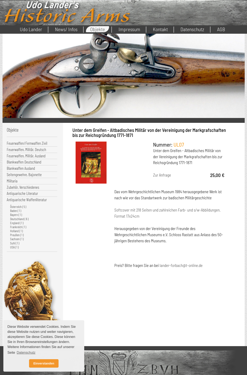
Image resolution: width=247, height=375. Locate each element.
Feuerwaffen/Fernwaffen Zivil (27, 143)
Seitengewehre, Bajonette (24, 174)
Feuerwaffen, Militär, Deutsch (26, 149)
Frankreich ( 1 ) (18, 227)
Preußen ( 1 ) (17, 235)
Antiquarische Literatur (22, 193)
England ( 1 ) (16, 223)
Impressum (129, 29)
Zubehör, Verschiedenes (23, 187)
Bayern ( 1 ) (16, 215)
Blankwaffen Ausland (21, 168)
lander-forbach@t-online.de (181, 265)
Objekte (97, 29)
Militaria (12, 180)
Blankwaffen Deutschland (24, 161)
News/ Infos (66, 29)
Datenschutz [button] (26, 352)
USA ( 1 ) (14, 247)
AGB (221, 29)
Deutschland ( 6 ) (19, 219)
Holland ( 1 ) (16, 231)
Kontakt (160, 29)
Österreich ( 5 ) (18, 207)
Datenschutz (192, 29)
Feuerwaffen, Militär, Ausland (26, 155)
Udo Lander (31, 29)
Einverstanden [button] (43, 363)
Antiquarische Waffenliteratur (27, 199)
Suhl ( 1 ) (14, 243)
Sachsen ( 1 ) (17, 239)
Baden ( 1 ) (15, 211)
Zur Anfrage (162, 175)
